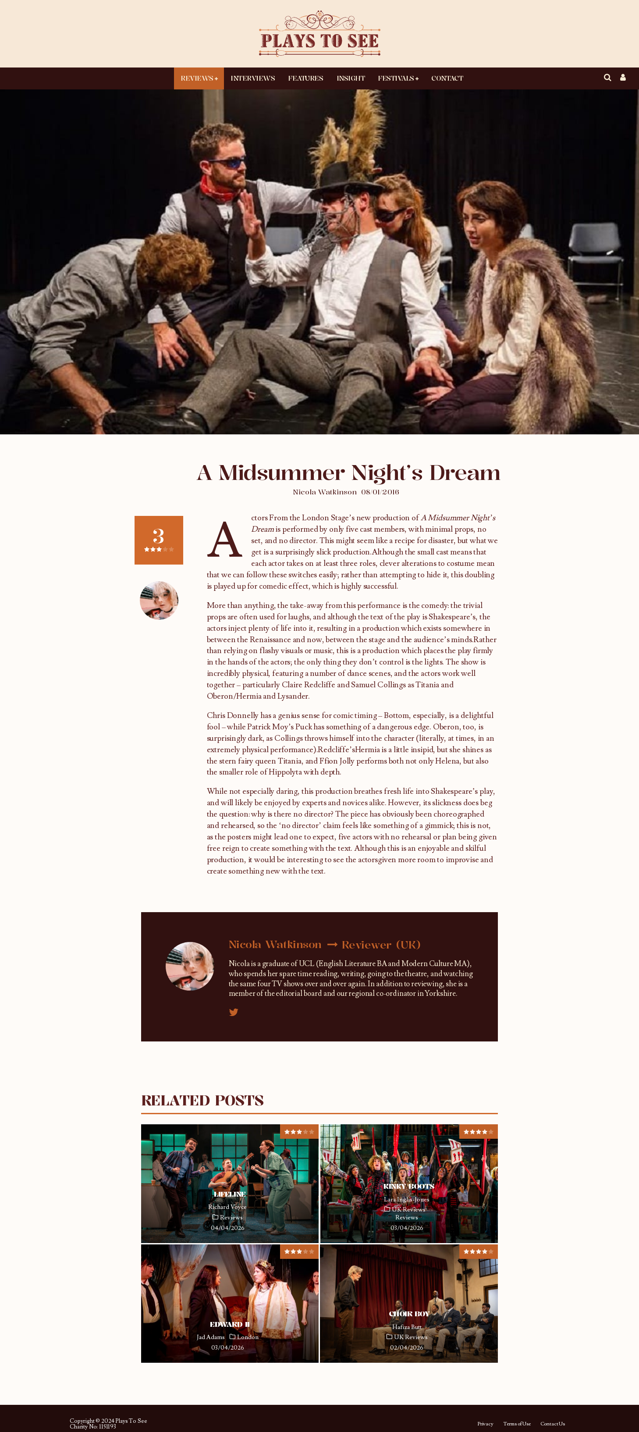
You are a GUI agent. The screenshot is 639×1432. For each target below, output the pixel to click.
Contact (447, 78)
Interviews (253, 78)
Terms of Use (517, 1424)
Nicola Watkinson (325, 492)
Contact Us (552, 1424)
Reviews (197, 78)
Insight (351, 78)
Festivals (396, 78)
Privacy (485, 1424)
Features (305, 78)
